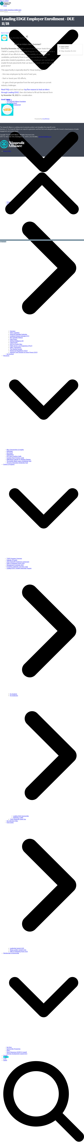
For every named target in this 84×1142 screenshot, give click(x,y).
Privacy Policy (7, 151)
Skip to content (4, 1)
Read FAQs (5, 89)
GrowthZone (45, 119)
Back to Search (5, 33)
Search (2, 11)
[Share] (27, 36)
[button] (10, 10)
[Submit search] (19, 11)
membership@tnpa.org (44, 137)
